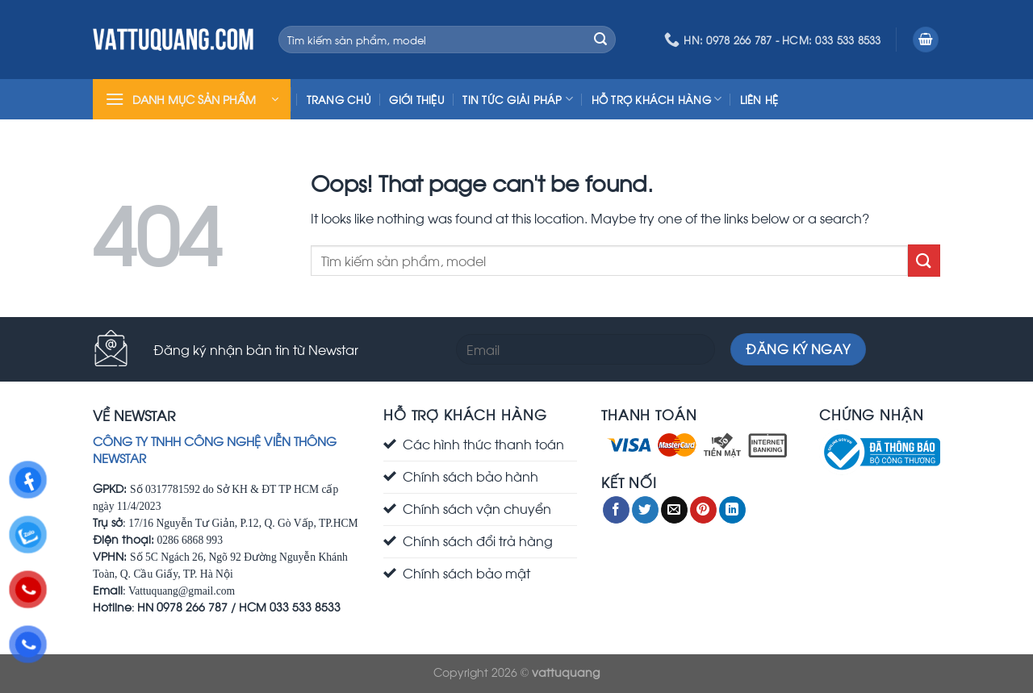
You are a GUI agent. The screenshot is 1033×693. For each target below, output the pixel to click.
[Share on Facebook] (616, 510)
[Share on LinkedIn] (732, 510)
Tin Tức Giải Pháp (517, 98)
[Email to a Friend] (674, 510)
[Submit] (600, 39)
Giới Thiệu (417, 99)
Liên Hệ (759, 99)
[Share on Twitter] (645, 510)
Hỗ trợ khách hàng (657, 98)
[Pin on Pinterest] (703, 510)
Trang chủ (339, 99)
